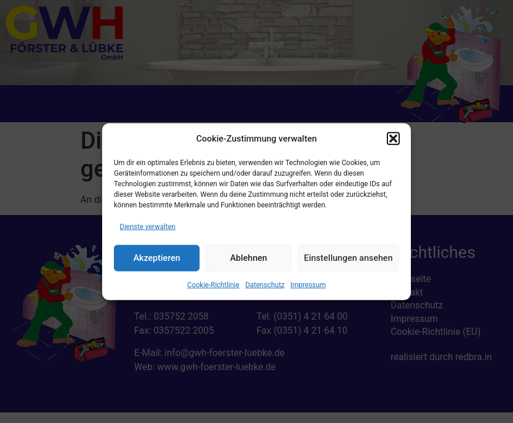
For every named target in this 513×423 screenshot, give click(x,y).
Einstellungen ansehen (348, 258)
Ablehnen (248, 258)
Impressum (308, 284)
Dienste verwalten (148, 226)
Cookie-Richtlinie (213, 284)
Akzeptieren (156, 258)
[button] (393, 139)
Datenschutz (265, 284)
